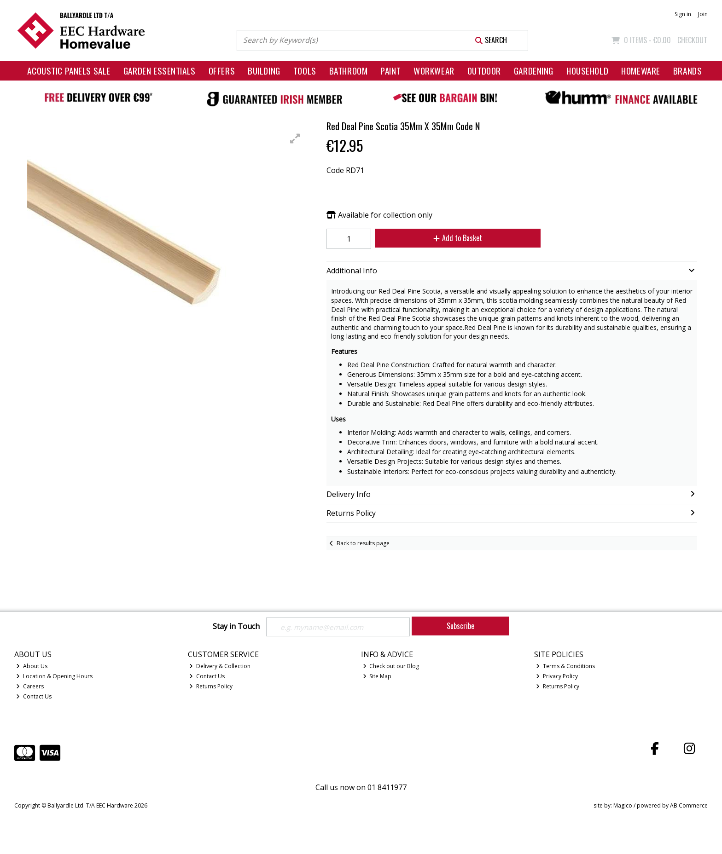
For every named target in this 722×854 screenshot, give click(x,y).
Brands (687, 70)
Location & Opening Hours (54, 677)
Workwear (433, 70)
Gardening (533, 70)
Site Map (377, 677)
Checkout (692, 40)
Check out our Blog (391, 667)
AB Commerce (689, 806)
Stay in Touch (236, 626)
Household (587, 70)
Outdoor (484, 70)
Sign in (683, 14)
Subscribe (460, 625)
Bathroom (348, 70)
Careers (30, 687)
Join (703, 14)
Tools (304, 70)
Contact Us (34, 697)
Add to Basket (454, 237)
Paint (390, 70)
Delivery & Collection (219, 667)
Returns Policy (211, 687)
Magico (622, 806)
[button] (295, 138)
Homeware (640, 70)
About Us (31, 667)
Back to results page (363, 543)
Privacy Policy (557, 677)
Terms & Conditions (565, 667)
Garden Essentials (159, 70)
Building (264, 70)
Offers (222, 70)
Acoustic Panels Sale (69, 70)
